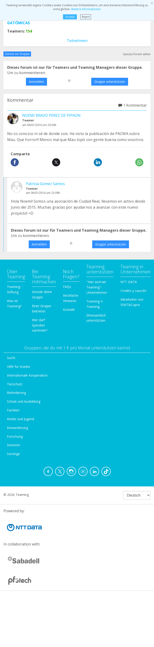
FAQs (67, 287)
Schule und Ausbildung (23, 401)
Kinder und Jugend (20, 419)
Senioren (13, 445)
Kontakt (69, 309)
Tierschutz (14, 384)
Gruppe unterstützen (109, 81)
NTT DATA (128, 282)
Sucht (11, 358)
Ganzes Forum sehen (137, 54)
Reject (86, 17)
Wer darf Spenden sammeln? (39, 325)
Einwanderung (17, 427)
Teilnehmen (77, 40)
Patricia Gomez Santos (45, 183)
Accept (70, 17)
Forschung (15, 436)
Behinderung (16, 392)
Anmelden (36, 81)
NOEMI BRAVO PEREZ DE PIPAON (51, 115)
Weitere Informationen (86, 9)
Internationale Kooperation (27, 375)
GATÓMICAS (18, 22)
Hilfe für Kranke (18, 366)
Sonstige (13, 454)
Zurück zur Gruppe (17, 54)
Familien (13, 410)
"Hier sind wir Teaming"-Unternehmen (96, 287)
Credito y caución (133, 290)
